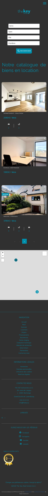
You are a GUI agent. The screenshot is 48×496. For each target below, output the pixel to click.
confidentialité (28, 491)
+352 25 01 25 (24, 400)
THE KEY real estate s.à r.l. (24, 388)
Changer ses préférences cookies (17, 482)
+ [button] (2, 252)
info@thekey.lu (24, 403)
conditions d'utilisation (39, 491)
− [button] (2, 255)
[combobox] (24, 26)
